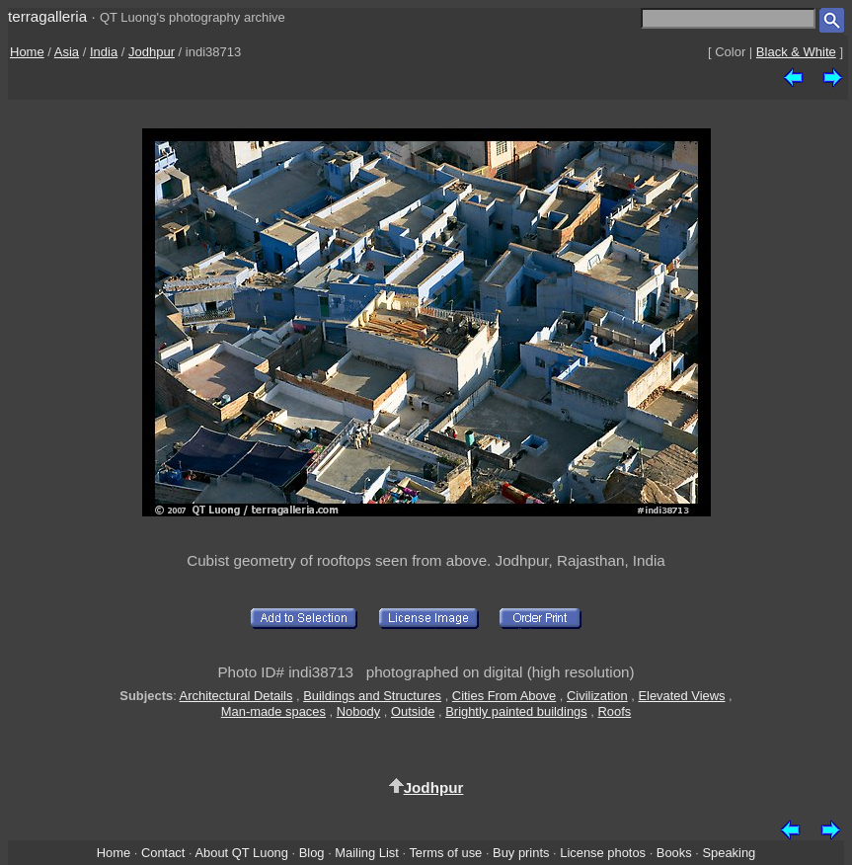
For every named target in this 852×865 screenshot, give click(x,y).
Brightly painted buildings (516, 711)
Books (674, 852)
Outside (412, 711)
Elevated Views (681, 695)
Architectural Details (236, 695)
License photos (603, 852)
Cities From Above (504, 695)
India (103, 51)
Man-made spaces (273, 711)
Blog (312, 852)
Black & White (796, 51)
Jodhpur (151, 51)
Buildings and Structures (372, 695)
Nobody (359, 711)
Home (27, 51)
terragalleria (47, 16)
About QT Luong (240, 852)
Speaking (728, 852)
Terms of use (445, 852)
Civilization (597, 695)
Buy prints (521, 852)
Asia (66, 51)
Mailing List (367, 852)
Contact (163, 852)
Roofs (615, 711)
